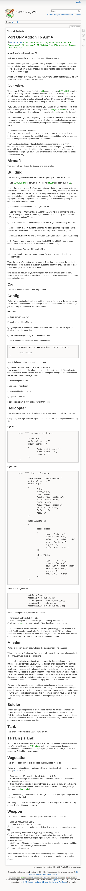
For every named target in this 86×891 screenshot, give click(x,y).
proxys (22, 623)
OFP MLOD (64, 91)
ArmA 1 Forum (16, 42)
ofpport (15, 22)
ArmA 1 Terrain (55, 45)
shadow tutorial (22, 789)
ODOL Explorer (20, 183)
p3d (42, 91)
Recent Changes (53, 15)
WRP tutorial (35, 746)
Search (79, 11)
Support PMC (56, 880)
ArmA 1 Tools (54, 42)
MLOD (51, 183)
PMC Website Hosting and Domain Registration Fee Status (45, 882)
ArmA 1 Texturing (69, 45)
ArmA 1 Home (29, 42)
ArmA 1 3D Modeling (39, 45)
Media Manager (67, 15)
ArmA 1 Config (42, 42)
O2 (70, 183)
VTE (16, 771)
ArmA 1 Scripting (14, 48)
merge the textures (58, 109)
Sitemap (78, 15)
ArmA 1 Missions (22, 45)
